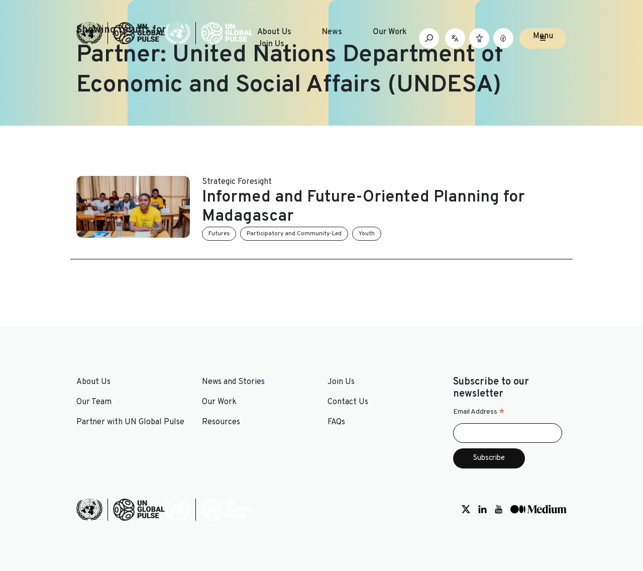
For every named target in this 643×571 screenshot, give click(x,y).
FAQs (336, 422)
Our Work (390, 32)
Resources (221, 422)
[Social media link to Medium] (538, 510)
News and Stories (233, 382)
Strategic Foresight (237, 182)
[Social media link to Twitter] (466, 510)
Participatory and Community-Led (294, 234)
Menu (543, 36)
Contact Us (348, 402)
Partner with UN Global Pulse (130, 422)
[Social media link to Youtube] (498, 510)
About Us (274, 32)
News (332, 32)
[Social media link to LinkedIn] (482, 510)
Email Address (479, 412)
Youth (367, 234)
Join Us (270, 44)
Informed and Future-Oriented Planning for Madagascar (363, 207)
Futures (219, 234)
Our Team (94, 402)
